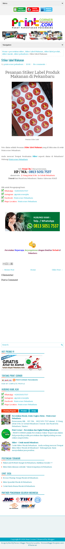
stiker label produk (52, 52)
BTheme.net (32, 545)
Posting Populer (10, 411)
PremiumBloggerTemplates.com (52, 543)
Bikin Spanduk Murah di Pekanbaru (17, 482)
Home (5, 52)
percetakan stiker (16, 52)
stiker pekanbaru (21, 54)
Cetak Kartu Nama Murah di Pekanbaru (19, 486)
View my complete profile (13, 384)
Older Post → (57, 270)
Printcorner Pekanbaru (23, 198)
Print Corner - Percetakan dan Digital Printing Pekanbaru (35, 430)
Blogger (51, 539)
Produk (24, 411)
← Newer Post (8, 270)
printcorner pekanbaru (27, 380)
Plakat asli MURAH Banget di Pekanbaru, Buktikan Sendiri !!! (28, 463)
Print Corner (31, 539)
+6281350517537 (21, 191)
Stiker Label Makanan (34, 52)
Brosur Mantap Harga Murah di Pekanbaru (20, 478)
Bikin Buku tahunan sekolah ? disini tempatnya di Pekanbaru (27, 467)
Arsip (34, 411)
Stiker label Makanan (12, 60)
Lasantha (36, 543)
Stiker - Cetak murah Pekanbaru (25, 443)
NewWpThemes (14, 543)
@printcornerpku (21, 194)
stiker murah (7, 54)
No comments (39, 64)
